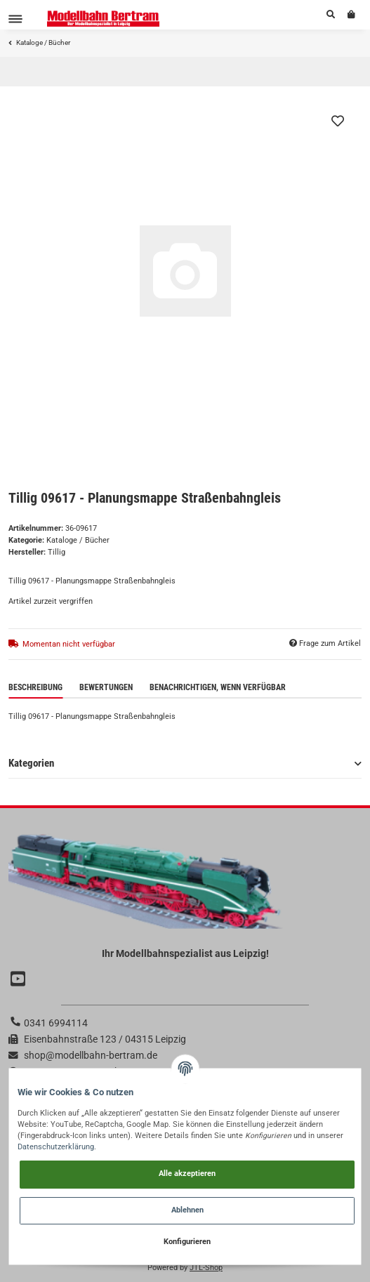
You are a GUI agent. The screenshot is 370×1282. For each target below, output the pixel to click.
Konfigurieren (187, 1241)
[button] (330, 14)
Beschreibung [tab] (35, 687)
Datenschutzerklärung (56, 1146)
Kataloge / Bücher (78, 540)
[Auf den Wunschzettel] (337, 120)
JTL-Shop (206, 1267)
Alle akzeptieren (187, 1173)
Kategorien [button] (31, 763)
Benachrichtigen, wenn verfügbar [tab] (218, 687)
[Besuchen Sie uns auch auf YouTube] (19, 980)
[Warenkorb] (351, 14)
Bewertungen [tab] (106, 687)
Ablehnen (187, 1210)
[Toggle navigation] (15, 18)
